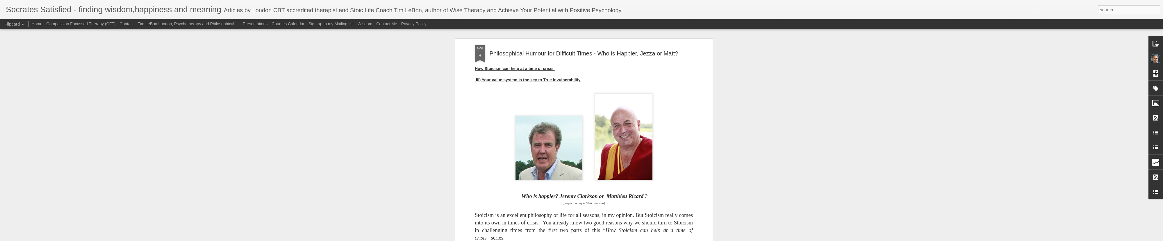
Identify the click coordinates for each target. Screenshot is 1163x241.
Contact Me (386, 23)
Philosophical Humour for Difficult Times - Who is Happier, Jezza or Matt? (584, 30)
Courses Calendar (288, 23)
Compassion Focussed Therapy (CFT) (81, 23)
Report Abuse (617, 238)
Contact (126, 23)
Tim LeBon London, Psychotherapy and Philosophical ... (188, 23)
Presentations (255, 23)
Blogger (599, 238)
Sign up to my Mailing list (331, 23)
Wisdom (365, 23)
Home (36, 23)
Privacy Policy (414, 23)
